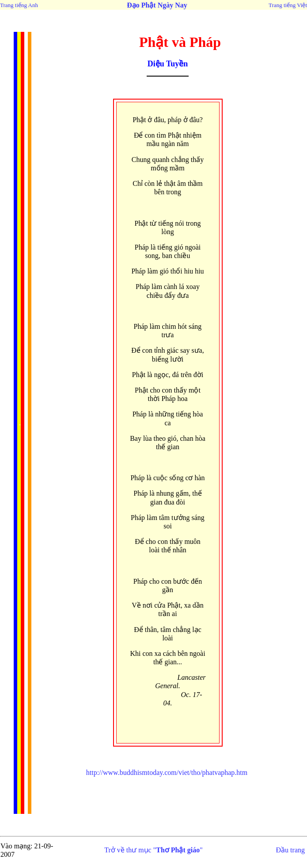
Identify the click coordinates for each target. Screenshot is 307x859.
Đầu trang (290, 850)
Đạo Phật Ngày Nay (157, 5)
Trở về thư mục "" (153, 850)
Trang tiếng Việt (288, 5)
